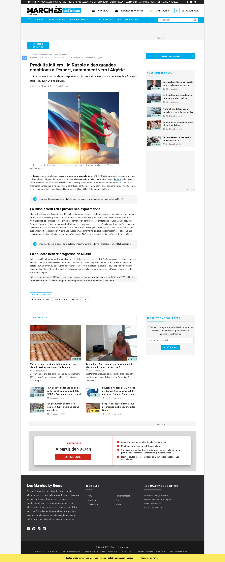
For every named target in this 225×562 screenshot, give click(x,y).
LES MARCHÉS (131, 2)
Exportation (61, 300)
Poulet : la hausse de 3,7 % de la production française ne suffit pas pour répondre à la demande (119, 391)
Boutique (52, 552)
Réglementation (123, 496)
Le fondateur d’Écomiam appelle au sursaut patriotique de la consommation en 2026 (178, 85)
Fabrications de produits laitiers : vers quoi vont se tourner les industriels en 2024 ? (85, 199)
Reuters (117, 179)
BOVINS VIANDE (59, 2)
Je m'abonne (162, 10)
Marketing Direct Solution (151, 552)
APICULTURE (43, 2)
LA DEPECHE (115, 2)
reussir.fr (31, 2)
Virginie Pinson (62, 86)
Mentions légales (178, 552)
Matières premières (103, 20)
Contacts (39, 552)
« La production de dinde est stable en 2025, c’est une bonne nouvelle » (62, 406)
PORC (159, 2)
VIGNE (165, 2)
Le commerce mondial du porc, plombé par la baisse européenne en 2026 (178, 125)
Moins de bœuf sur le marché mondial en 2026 (177, 139)
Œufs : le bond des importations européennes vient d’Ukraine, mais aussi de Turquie (54, 366)
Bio (119, 20)
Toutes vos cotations (170, 56)
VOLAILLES (173, 2)
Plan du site (127, 552)
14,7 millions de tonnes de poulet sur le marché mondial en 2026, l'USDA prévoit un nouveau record (178, 114)
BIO (50, 2)
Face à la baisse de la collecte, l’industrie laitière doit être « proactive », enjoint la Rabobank (88, 244)
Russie (75, 300)
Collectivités (93, 504)
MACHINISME (144, 2)
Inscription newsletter (132, 10)
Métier (119, 504)
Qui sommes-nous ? (71, 552)
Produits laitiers (78, 20)
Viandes (39, 20)
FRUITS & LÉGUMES (83, 2)
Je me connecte (190, 10)
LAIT (123, 2)
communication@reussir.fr (156, 496)
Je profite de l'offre (149, 558)
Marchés (92, 500)
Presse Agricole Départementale (101, 552)
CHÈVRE (70, 2)
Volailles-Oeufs (56, 20)
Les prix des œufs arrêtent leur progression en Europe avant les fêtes (118, 406)
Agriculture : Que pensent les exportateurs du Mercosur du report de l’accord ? (109, 366)
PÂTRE (153, 2)
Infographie (131, 20)
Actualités (103, 10)
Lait (86, 300)
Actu (90, 496)
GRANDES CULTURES (100, 2)
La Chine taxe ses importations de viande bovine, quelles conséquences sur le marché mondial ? (177, 100)
